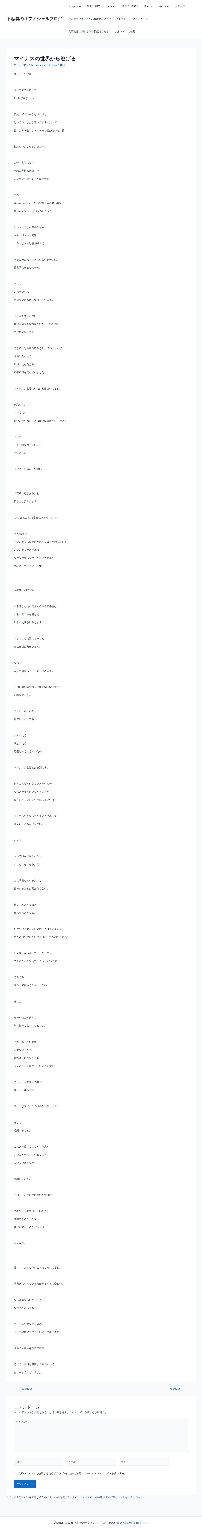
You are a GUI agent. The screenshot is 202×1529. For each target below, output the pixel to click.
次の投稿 (176, 1389)
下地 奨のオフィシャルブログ (34, 18)
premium (108, 6)
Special (143, 6)
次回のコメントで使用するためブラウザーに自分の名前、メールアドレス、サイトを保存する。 (72, 1475)
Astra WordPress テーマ (135, 1522)
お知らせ (172, 6)
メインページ (138, 18)
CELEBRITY (91, 6)
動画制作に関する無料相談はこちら (171, 18)
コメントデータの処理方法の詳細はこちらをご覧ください (113, 1499)
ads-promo (74, 6)
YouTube (157, 6)
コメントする (21, 64)
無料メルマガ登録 (78, 31)
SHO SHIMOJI (126, 6)
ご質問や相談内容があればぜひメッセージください (97, 18)
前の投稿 (26, 1389)
